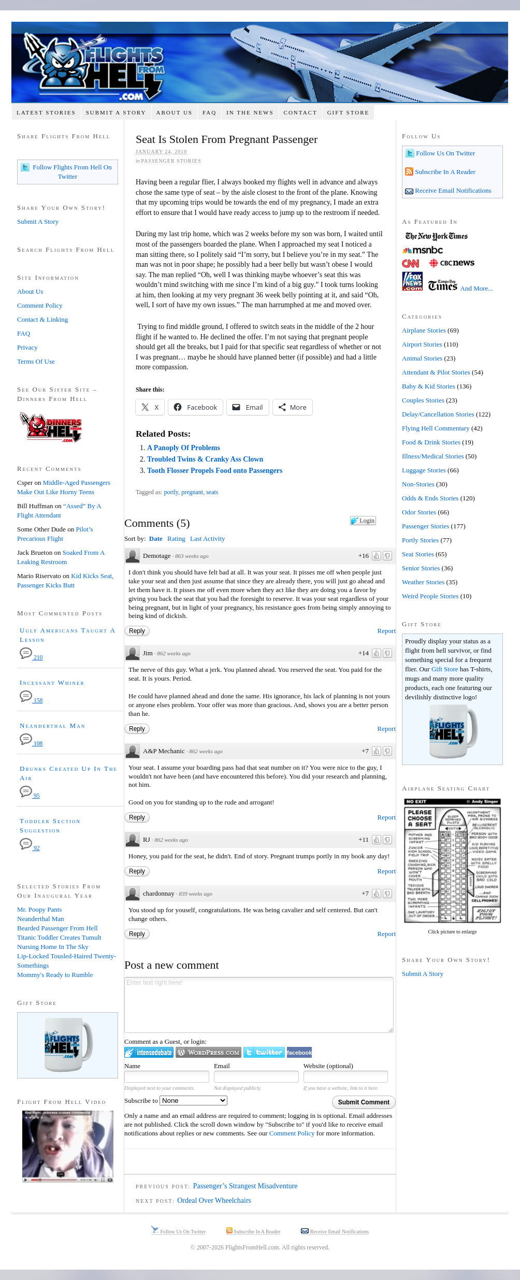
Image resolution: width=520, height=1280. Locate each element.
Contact (300, 112)
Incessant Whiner (52, 682)
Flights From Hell (259, 62)
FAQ (209, 112)
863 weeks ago (192, 556)
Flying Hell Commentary (436, 428)
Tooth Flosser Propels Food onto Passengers (214, 470)
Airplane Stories (424, 330)
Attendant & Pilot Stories (436, 372)
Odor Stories (419, 512)
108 (31, 743)
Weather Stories (423, 582)
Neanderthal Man (52, 725)
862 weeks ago (174, 653)
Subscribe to (175, 1100)
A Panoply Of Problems (183, 448)
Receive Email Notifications (452, 190)
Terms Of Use (36, 361)
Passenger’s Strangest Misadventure (245, 1186)
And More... (477, 288)
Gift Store (348, 112)
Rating (176, 538)
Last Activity (207, 538)
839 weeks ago (195, 893)
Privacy (27, 347)
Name (132, 1066)
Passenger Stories (171, 161)
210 (31, 657)
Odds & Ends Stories (430, 498)
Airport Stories (422, 344)
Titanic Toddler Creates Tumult (59, 937)
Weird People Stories (430, 596)
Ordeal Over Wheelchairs (214, 1200)
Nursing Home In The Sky (53, 947)
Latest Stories (46, 112)
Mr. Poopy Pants (39, 909)
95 (30, 796)
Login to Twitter (264, 1052)
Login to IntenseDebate (149, 1052)
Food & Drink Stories (431, 442)
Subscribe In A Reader (444, 172)
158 (31, 700)
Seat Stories (418, 554)
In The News (249, 112)
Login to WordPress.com (208, 1052)
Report (387, 631)
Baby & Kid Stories (428, 386)
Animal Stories (422, 358)
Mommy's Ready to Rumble (55, 975)
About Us (174, 112)
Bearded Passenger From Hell (57, 928)
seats (212, 492)
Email (222, 1066)
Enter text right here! (259, 1005)
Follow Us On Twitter (444, 153)
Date (156, 538)
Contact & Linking (42, 319)
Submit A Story (116, 112)
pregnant (192, 492)
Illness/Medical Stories (433, 456)
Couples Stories (423, 400)
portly (171, 492)
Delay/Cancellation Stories (438, 414)
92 (30, 848)
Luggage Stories (424, 470)
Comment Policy (292, 1133)
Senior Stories (421, 568)
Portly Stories (420, 540)
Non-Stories (418, 484)
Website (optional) (328, 1066)
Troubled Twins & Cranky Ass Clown (205, 459)
